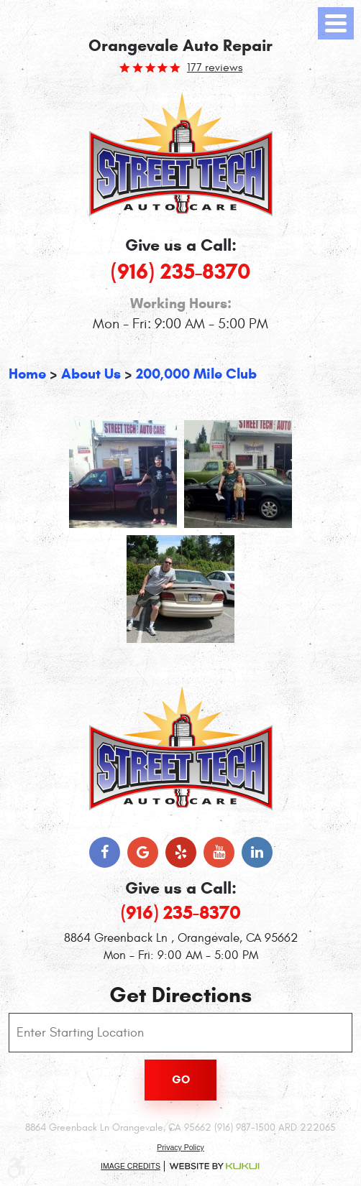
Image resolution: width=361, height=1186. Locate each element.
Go (181, 1079)
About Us (91, 374)
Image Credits (130, 1166)
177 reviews (214, 67)
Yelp (180, 852)
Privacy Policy (180, 1147)
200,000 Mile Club (196, 374)
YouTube (219, 852)
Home (27, 374)
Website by (214, 1166)
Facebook (104, 852)
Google (142, 852)
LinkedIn (257, 852)
